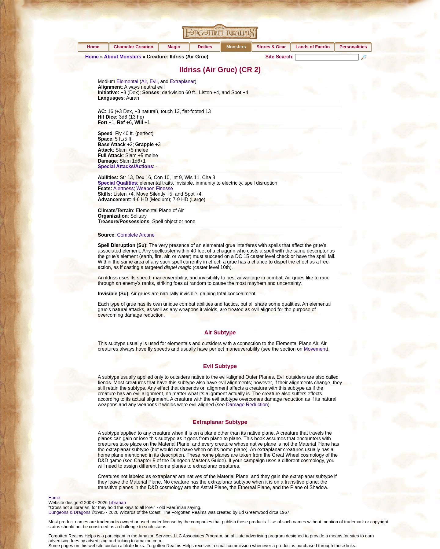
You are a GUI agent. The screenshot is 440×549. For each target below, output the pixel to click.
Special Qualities (117, 183)
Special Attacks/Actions (125, 167)
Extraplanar (182, 82)
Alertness (123, 189)
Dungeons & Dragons (69, 513)
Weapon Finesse (154, 189)
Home (93, 46)
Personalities (353, 46)
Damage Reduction (247, 405)
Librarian (117, 503)
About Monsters (122, 56)
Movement (315, 349)
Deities (205, 46)
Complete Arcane (136, 235)
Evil (154, 82)
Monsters (236, 46)
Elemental (127, 82)
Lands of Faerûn (312, 46)
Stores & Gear (271, 46)
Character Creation (133, 46)
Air (144, 82)
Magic (173, 46)
